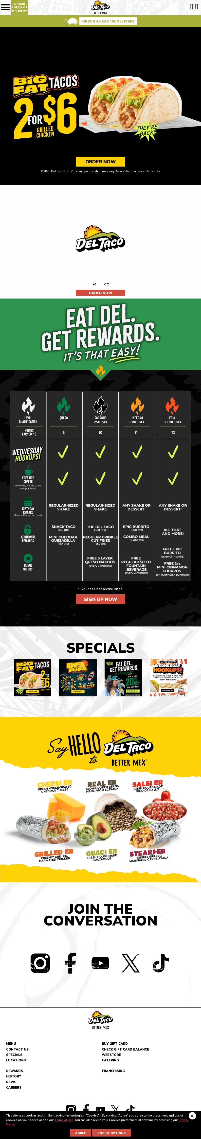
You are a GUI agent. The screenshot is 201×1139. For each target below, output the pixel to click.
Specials (14, 1056)
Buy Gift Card (115, 1045)
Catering (110, 1061)
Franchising (113, 1072)
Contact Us (17, 1050)
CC (108, 284)
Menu (11, 1045)
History (13, 1077)
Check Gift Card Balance (125, 1050)
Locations (16, 1061)
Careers (13, 1088)
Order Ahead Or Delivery (19, 7)
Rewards (14, 1072)
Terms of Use (64, 1120)
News (11, 1083)
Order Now (100, 162)
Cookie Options (111, 1133)
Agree (80, 1133)
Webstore (111, 1056)
